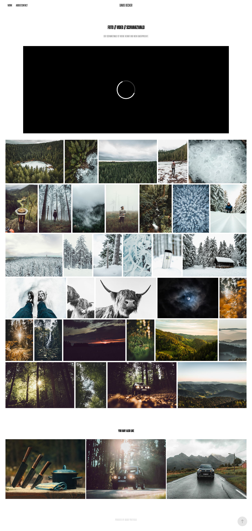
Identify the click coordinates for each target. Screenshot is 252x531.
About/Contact (22, 5)
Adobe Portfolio (131, 519)
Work (10, 5)
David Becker (126, 5)
